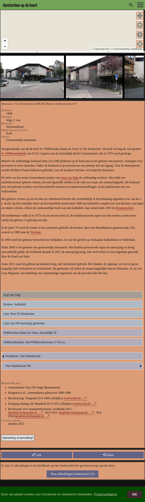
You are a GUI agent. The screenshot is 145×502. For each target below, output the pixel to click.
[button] (140, 15)
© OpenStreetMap (120, 49)
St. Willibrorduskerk (13, 153)
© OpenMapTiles (101, 49)
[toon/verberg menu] (139, 5)
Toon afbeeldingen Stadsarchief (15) (72, 473)
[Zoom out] (5, 46)
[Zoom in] (5, 41)
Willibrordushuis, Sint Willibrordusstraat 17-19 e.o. (34, 342)
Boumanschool (125, 208)
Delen (108, 455)
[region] (71, 30)
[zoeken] (131, 5)
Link (36, 455)
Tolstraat (35, 232)
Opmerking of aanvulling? (17, 437)
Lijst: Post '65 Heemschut (18, 313)
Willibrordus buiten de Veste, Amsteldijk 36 (29, 332)
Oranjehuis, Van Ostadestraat (21, 356)
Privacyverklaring (105, 494)
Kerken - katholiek (14, 304)
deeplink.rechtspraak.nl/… (24, 412)
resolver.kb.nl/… (74, 398)
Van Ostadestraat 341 (73, 366)
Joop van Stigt (69, 177)
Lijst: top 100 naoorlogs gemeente (24, 323)
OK (134, 494)
